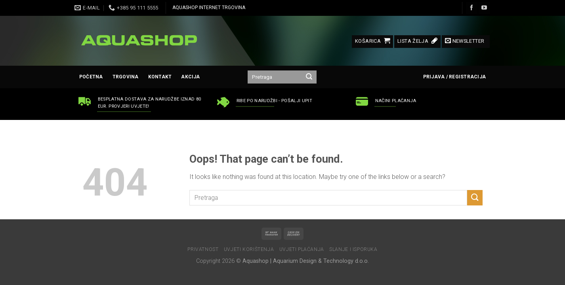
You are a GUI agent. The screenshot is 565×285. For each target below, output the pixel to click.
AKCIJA (190, 77)
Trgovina (126, 77)
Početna (91, 77)
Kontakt (160, 77)
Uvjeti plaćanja (301, 249)
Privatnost (202, 249)
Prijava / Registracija (454, 77)
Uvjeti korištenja (249, 249)
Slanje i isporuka (353, 249)
